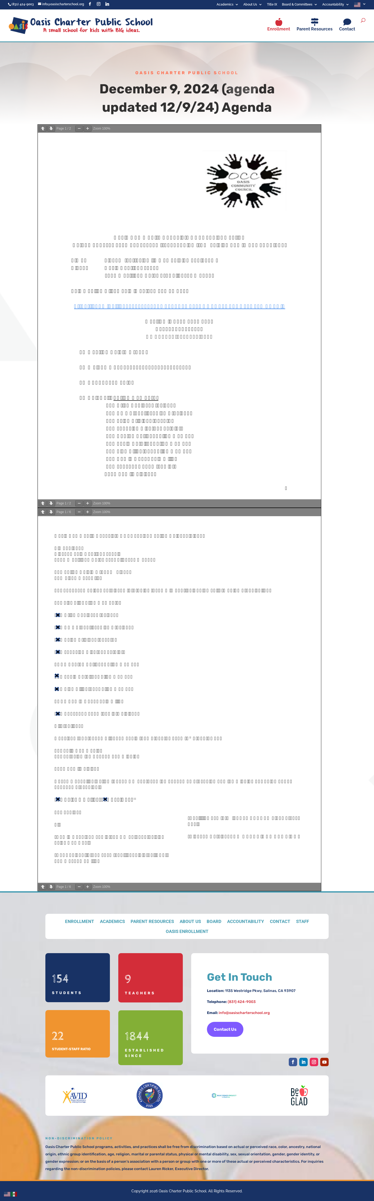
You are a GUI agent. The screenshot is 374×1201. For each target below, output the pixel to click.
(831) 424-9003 (242, 1002)
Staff (302, 921)
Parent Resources (315, 28)
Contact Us (225, 1029)
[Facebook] (90, 4)
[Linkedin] (107, 4)
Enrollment (278, 28)
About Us (250, 4)
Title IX (272, 4)
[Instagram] (98, 4)
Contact (347, 28)
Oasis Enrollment (187, 931)
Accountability (333, 4)
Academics (225, 4)
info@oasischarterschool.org (244, 1013)
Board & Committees (297, 4)
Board (214, 921)
